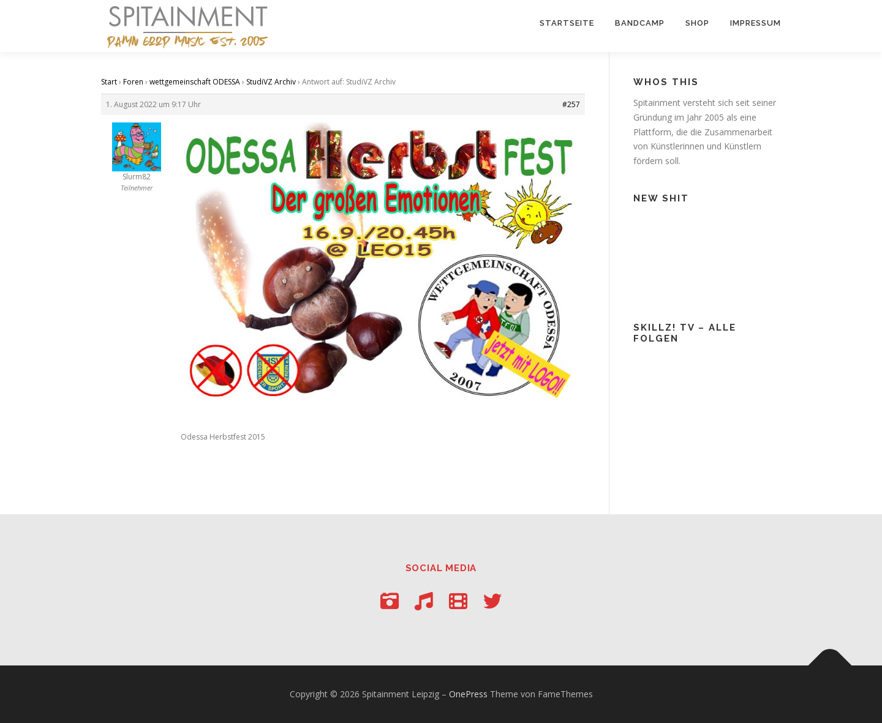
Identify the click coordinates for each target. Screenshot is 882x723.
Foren (133, 82)
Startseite (567, 23)
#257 (571, 104)
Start (109, 82)
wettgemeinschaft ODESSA (194, 82)
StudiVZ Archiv (271, 82)
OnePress (468, 694)
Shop (697, 23)
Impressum (755, 23)
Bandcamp (640, 23)
